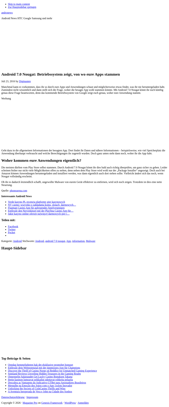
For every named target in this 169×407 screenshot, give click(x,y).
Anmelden (83, 402)
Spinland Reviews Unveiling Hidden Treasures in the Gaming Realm (44, 373)
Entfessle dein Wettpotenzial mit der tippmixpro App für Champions (44, 367)
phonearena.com (18, 190)
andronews (7, 12)
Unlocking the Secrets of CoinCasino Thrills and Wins (37, 388)
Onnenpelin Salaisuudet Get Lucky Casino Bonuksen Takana (40, 376)
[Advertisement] (84, 45)
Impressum (32, 397)
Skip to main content (19, 4)
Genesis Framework (51, 402)
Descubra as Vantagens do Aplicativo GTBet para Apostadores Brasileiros (47, 382)
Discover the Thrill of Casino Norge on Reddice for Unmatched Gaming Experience (52, 370)
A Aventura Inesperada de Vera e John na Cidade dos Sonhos (40, 391)
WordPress (70, 402)
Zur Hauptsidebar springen (22, 7)
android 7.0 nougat (55, 241)
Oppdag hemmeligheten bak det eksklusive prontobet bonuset (40, 364)
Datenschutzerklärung (12, 397)
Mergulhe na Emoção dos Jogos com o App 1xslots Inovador (40, 385)
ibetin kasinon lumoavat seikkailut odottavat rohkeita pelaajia (40, 379)
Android (17, 241)
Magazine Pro (30, 402)
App (68, 241)
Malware (90, 241)
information (78, 241)
